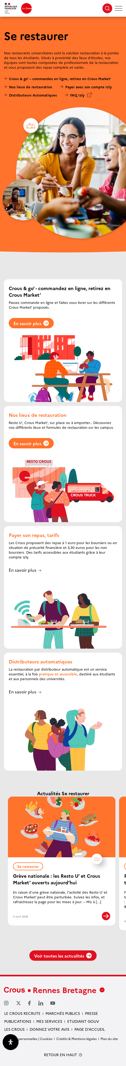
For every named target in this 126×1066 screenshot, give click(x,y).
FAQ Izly (77, 95)
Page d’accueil (89, 1029)
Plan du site (109, 1038)
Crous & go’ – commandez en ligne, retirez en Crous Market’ (60, 78)
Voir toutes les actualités (63, 956)
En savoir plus (31, 323)
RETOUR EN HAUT (60, 1054)
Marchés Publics (63, 1013)
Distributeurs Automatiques (33, 95)
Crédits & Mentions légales (76, 1038)
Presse (91, 1013)
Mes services (49, 1021)
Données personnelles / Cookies (28, 1038)
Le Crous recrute (22, 1013)
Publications (17, 1021)
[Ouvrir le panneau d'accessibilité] (11, 1042)
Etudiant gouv (83, 1021)
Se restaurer (30, 865)
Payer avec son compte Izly (88, 86)
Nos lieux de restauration (30, 86)
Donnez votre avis (49, 1029)
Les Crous (14, 1029)
